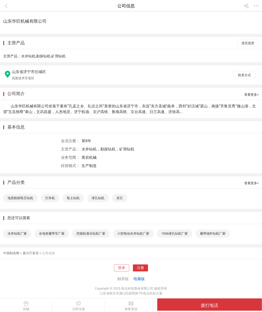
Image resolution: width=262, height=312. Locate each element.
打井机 (50, 198)
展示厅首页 (31, 253)
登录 (121, 268)
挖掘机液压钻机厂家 (90, 233)
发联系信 (131, 306)
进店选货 (247, 43)
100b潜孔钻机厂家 (174, 233)
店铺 (26, 306)
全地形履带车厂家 (52, 233)
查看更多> (251, 94)
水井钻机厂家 (17, 233)
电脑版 (139, 279)
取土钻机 (73, 198)
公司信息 (48, 253)
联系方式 (244, 75)
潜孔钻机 (98, 198)
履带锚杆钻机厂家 (213, 233)
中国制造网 (11, 253)
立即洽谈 (79, 306)
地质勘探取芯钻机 (20, 198)
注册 (140, 268)
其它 (119, 198)
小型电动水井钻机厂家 (133, 233)
